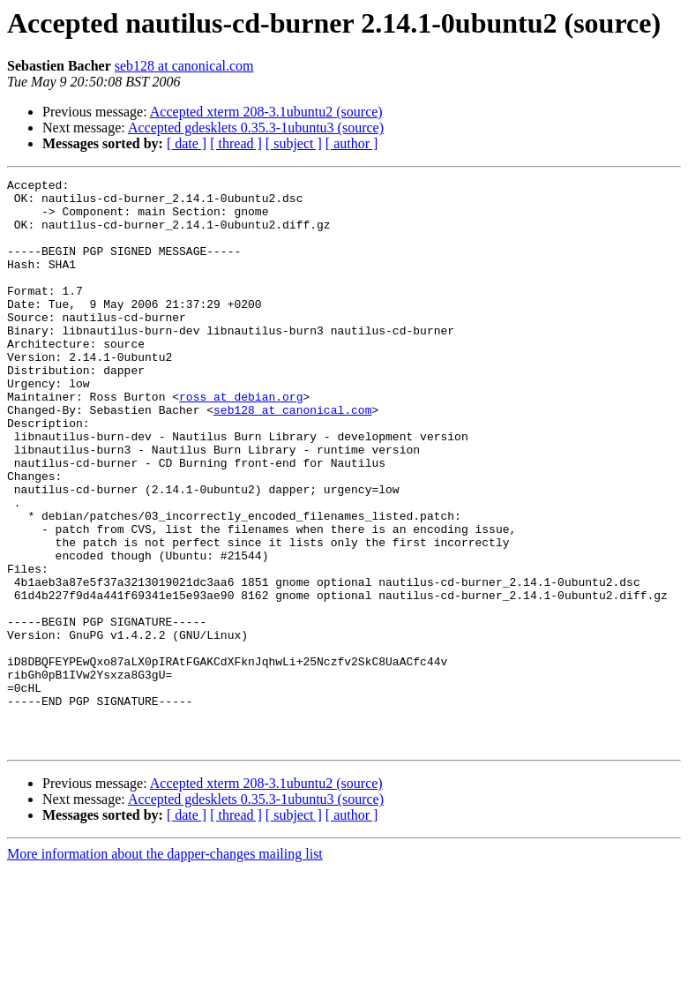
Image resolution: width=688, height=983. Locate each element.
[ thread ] (236, 143)
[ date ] (186, 143)
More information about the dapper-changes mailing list (165, 967)
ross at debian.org (241, 441)
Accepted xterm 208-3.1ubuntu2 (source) (266, 111)
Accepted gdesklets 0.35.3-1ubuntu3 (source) (256, 127)
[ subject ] (293, 143)
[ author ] (351, 143)
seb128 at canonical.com (184, 65)
